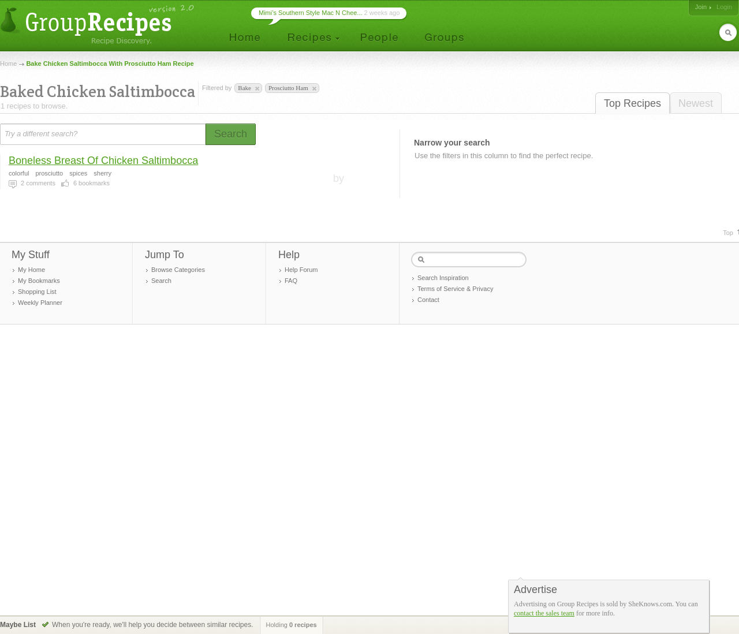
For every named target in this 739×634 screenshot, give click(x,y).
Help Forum (301, 269)
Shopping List (37, 291)
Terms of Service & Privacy (455, 288)
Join (701, 6)
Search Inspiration (443, 277)
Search (161, 280)
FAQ (291, 280)
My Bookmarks (39, 280)
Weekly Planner (40, 302)
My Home (31, 269)
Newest (695, 103)
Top (728, 232)
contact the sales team (544, 613)
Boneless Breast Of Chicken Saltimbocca (103, 160)
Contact (428, 299)
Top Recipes (632, 103)
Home (8, 63)
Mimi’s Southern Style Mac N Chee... (311, 12)
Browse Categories (178, 269)
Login (724, 6)
